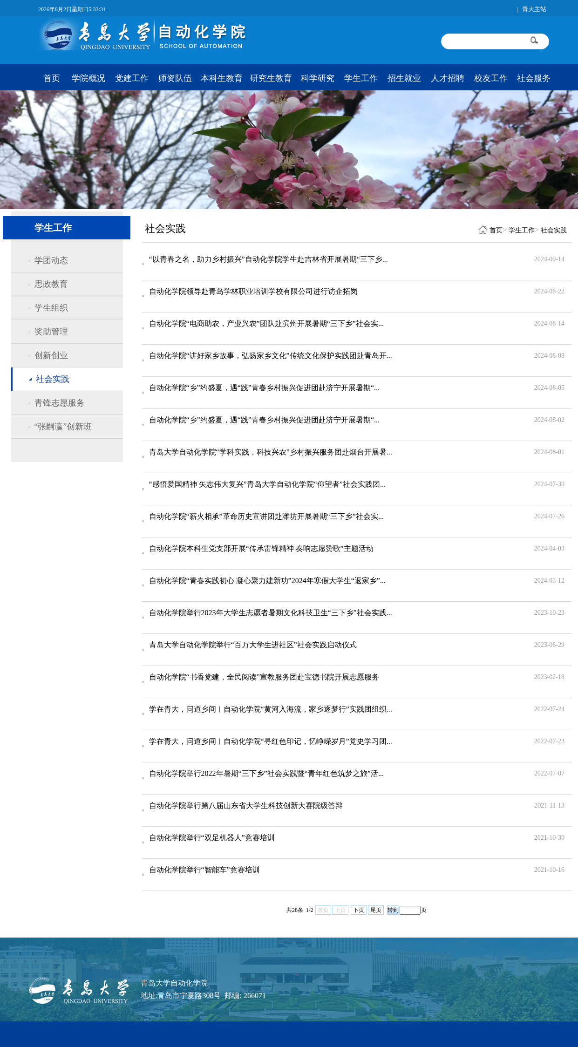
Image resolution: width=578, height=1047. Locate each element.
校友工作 (491, 78)
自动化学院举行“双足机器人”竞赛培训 (212, 838)
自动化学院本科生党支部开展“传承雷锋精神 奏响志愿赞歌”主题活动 (261, 548)
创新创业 (51, 355)
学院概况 (88, 78)
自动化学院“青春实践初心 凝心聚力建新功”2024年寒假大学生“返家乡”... (267, 581)
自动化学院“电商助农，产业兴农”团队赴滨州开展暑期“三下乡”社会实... (266, 323)
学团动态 (51, 260)
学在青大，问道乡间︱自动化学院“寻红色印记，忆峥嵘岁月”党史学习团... (270, 741)
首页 (51, 78)
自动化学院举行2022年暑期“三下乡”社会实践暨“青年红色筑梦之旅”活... (266, 773)
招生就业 (404, 78)
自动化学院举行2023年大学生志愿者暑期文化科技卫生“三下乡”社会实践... (270, 613)
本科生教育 (222, 78)
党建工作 (132, 78)
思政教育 (51, 284)
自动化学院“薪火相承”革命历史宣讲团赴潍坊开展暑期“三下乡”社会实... (266, 516)
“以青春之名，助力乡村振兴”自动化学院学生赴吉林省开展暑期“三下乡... (268, 259)
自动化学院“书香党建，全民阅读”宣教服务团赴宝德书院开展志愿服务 (264, 677)
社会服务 (534, 78)
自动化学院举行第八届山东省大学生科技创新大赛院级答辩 (246, 805)
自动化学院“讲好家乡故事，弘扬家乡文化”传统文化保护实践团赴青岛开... (270, 356)
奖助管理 (51, 331)
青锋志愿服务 (59, 403)
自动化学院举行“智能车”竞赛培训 (204, 870)
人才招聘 (447, 78)
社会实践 (52, 379)
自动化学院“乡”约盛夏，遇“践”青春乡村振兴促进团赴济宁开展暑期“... (264, 388)
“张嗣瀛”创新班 (63, 426)
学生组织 (51, 308)
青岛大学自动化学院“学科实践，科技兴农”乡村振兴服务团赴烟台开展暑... (270, 452)
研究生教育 (271, 78)
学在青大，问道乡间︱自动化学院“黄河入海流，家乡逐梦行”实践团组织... (270, 709)
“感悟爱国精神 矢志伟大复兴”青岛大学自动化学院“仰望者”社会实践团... (267, 484)
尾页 (375, 910)
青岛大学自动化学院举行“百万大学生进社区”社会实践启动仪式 (253, 645)
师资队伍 (175, 78)
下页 (358, 910)
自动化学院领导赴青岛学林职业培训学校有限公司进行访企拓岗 (253, 291)
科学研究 (317, 78)
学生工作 (361, 78)
